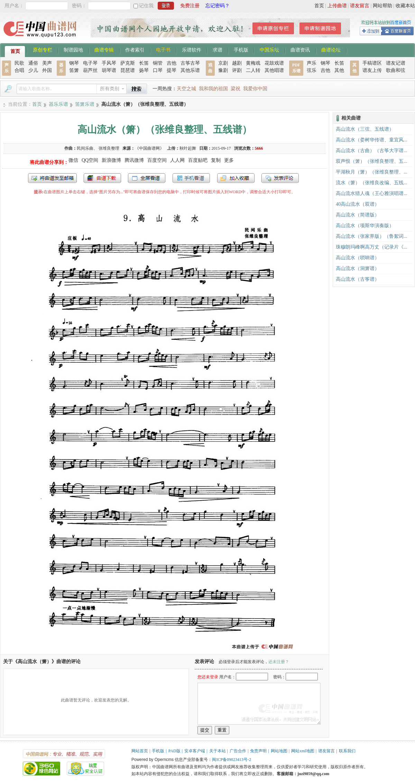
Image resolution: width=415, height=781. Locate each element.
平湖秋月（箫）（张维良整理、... (371, 172)
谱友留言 (359, 5)
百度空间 (157, 160)
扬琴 (144, 70)
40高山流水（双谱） (357, 204)
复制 (216, 160)
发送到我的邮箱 (52, 178)
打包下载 (102, 178)
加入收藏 (236, 178)
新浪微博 (111, 160)
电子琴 (90, 63)
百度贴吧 (198, 160)
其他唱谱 (274, 70)
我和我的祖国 (213, 88)
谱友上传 (372, 70)
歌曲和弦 (395, 70)
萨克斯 (127, 63)
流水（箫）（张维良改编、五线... (371, 182)
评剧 (237, 70)
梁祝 (235, 88)
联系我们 (347, 751)
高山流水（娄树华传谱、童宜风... (371, 139)
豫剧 (223, 70)
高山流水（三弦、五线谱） (365, 129)
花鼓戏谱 (274, 63)
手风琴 (109, 63)
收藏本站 (405, 5)
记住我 (146, 5)
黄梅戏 (253, 63)
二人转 (253, 70)
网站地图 (279, 751)
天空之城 (186, 88)
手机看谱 (191, 178)
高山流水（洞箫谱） (357, 268)
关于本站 (217, 751)
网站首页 (139, 751)
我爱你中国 (255, 88)
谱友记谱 (395, 63)
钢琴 (74, 63)
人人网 (177, 160)
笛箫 (74, 70)
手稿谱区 (372, 63)
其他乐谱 (190, 70)
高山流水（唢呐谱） (357, 257)
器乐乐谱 (58, 104)
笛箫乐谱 (84, 104)
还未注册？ (278, 661)
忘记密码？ (217, 5)
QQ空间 (90, 160)
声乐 (311, 63)
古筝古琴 (190, 63)
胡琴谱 (109, 70)
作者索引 (135, 49)
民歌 (19, 63)
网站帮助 (382, 5)
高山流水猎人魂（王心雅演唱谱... (371, 193)
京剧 (223, 63)
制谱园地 (73, 49)
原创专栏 (42, 49)
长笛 (144, 63)
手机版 (241, 49)
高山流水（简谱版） (357, 214)
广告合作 (238, 751)
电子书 (163, 49)
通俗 (33, 63)
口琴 (158, 70)
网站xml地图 (302, 751)
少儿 (33, 70)
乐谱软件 (191, 49)
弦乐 (311, 70)
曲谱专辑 (104, 49)
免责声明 (258, 751)
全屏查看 (146, 178)
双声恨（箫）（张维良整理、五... (371, 161)
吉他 (171, 63)
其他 (339, 70)
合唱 (19, 70)
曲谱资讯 (300, 49)
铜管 (158, 63)
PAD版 (174, 751)
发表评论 (280, 178)
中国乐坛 (269, 49)
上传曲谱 (337, 5)
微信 (73, 160)
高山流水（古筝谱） (357, 279)
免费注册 (190, 5)
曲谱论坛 (331, 49)
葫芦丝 (90, 70)
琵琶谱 (127, 70)
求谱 (217, 49)
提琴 (171, 70)
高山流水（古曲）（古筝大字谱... (371, 150)
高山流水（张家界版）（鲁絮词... (371, 236)
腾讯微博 (134, 160)
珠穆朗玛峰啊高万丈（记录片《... (371, 247)
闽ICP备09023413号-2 (231, 759)
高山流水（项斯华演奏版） (365, 225)
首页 (319, 5)
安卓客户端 (194, 751)
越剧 (237, 63)
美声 (47, 63)
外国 (47, 70)
